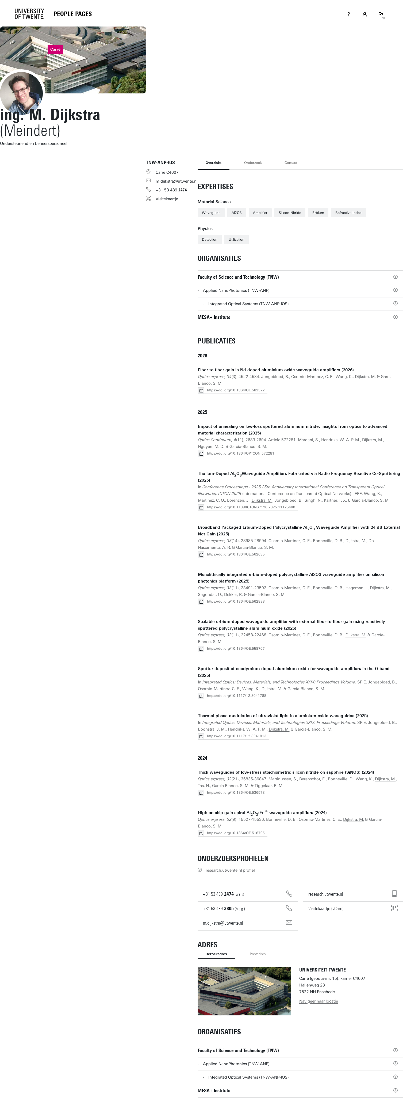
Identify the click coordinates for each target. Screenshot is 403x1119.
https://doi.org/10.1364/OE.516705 (236, 833)
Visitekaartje (167, 198)
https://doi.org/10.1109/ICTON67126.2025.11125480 (251, 507)
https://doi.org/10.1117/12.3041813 (236, 736)
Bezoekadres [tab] (216, 954)
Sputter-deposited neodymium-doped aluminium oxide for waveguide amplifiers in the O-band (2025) (294, 672)
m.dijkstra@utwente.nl (177, 181)
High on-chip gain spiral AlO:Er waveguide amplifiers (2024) (262, 813)
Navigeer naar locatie (318, 1001)
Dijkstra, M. (365, 376)
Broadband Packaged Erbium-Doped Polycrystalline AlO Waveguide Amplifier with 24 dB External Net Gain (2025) (299, 530)
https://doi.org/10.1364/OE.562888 (236, 601)
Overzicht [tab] (213, 163)
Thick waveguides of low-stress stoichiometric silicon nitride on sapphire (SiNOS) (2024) (286, 772)
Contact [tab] (291, 163)
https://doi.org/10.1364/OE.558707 (236, 649)
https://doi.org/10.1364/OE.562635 (236, 554)
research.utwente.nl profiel (230, 870)
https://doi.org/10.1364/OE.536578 (236, 793)
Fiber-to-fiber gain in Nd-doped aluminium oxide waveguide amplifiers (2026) (276, 370)
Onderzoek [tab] (253, 163)
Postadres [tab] (258, 954)
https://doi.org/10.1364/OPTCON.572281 (240, 453)
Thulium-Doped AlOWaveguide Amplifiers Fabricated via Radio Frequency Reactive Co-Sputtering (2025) (299, 477)
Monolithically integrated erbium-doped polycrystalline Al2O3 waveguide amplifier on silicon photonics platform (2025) (291, 578)
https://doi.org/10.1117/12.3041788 (236, 696)
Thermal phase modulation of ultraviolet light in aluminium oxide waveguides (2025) (283, 715)
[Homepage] (72, 14)
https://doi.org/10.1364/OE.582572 (236, 390)
